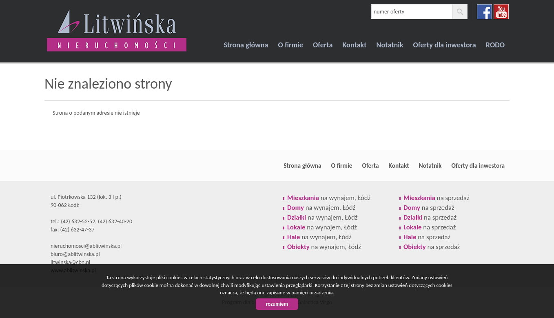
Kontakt (354, 44)
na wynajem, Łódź (328, 197)
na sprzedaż (436, 197)
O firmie (290, 44)
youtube (501, 11)
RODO (495, 44)
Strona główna (246, 44)
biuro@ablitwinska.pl (75, 254)
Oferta (322, 44)
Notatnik (390, 44)
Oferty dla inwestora (444, 44)
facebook (484, 11)
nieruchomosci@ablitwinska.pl (86, 245)
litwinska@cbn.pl (70, 262)
